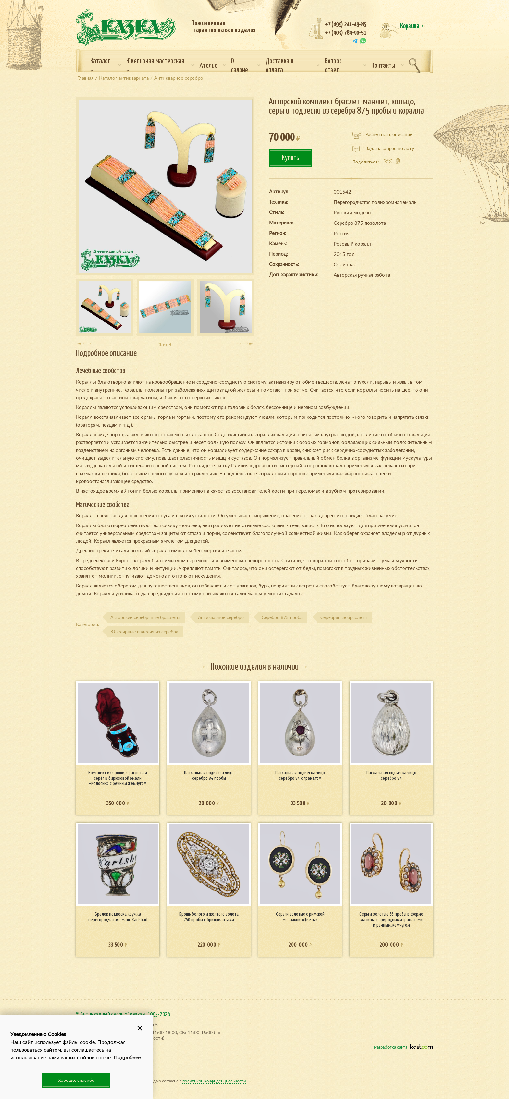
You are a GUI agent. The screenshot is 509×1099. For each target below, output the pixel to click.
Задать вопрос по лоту (383, 148)
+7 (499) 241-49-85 (345, 24)
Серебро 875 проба (282, 617)
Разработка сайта (403, 1047)
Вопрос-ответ (334, 66)
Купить (290, 158)
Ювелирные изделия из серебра (144, 631)
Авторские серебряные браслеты (145, 617)
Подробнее (127, 1057)
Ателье (208, 65)
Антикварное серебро (221, 617)
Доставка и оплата (279, 66)
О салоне (239, 66)
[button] (139, 1027)
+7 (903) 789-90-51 (345, 33)
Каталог (100, 65)
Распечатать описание (382, 134)
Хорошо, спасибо (76, 1080)
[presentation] (83, 344)
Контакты (383, 65)
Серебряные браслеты (343, 617)
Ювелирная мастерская (155, 65)
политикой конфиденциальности (214, 1080)
